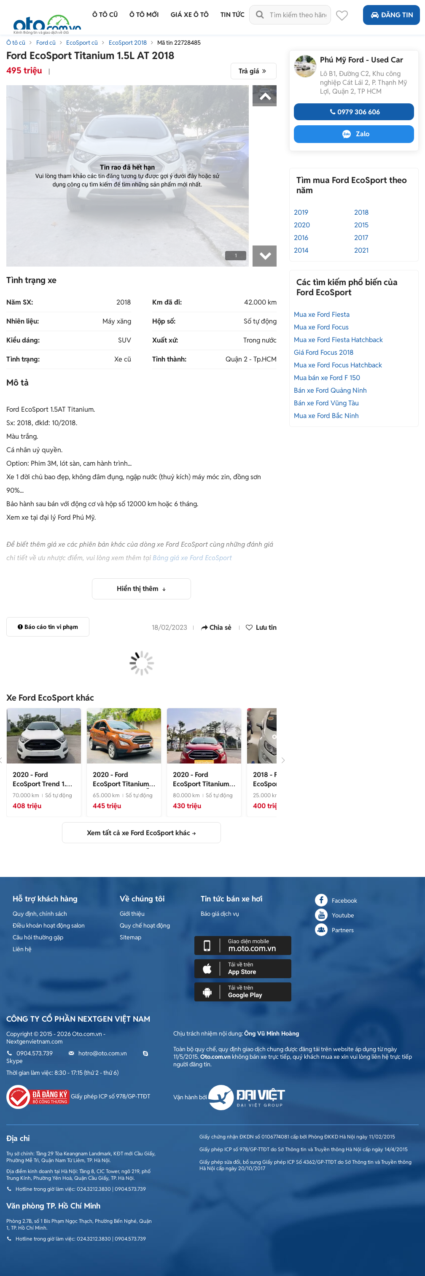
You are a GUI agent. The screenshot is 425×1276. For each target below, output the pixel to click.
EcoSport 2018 (128, 42)
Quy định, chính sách (40, 913)
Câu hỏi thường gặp (38, 937)
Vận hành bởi (229, 1097)
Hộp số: (163, 321)
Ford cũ (46, 42)
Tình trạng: (23, 359)
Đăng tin (391, 15)
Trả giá (254, 71)
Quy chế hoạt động (145, 925)
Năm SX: (19, 302)
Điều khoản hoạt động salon (49, 925)
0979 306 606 (354, 112)
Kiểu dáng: (23, 340)
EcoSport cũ (82, 42)
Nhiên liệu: (22, 321)
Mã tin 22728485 (179, 42)
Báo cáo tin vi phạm (48, 627)
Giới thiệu (132, 913)
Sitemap (130, 937)
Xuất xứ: (165, 340)
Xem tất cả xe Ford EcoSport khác (138, 832)
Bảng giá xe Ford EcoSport (192, 557)
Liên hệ (22, 949)
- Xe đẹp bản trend (43, 788)
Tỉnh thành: (169, 359)
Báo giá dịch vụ (220, 913)
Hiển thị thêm (138, 588)
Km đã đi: (167, 302)
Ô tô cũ (15, 42)
